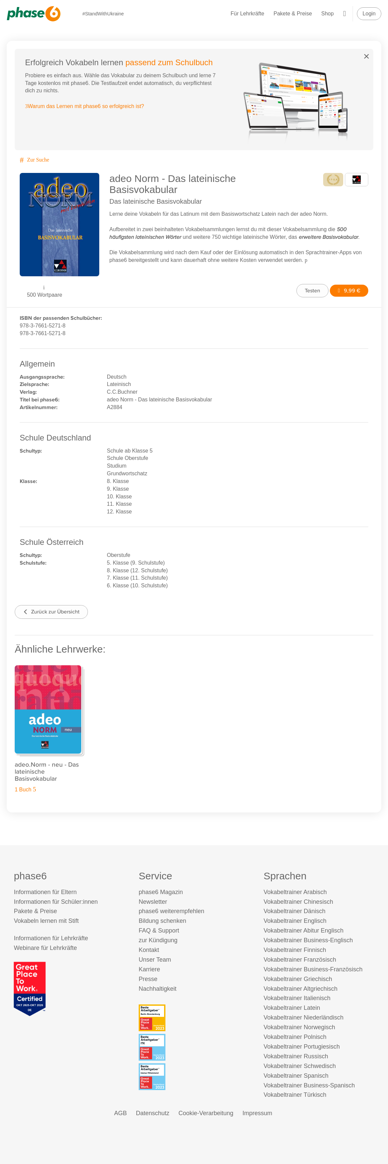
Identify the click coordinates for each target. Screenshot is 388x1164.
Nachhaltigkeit (157, 988)
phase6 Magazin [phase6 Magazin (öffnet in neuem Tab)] (161, 892)
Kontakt (149, 950)
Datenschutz (152, 1113)
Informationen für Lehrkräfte (51, 938)
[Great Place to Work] (30, 988)
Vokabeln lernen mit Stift (46, 920)
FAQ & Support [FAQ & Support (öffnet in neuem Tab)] (159, 930)
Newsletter (153, 901)
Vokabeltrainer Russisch (296, 1056)
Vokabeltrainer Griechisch (298, 979)
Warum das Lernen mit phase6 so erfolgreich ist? (84, 106)
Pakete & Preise (293, 13)
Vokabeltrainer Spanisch (296, 1075)
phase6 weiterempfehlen (171, 911)
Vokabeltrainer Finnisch (295, 950)
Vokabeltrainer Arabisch (295, 892)
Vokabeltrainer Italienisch (297, 998)
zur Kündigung (158, 940)
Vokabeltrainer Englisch (295, 920)
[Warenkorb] (345, 13)
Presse (148, 979)
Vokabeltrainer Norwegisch (299, 1027)
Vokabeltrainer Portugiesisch (302, 1046)
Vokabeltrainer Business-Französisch (313, 969)
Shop (327, 13)
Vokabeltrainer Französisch (300, 959)
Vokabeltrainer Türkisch (295, 1094)
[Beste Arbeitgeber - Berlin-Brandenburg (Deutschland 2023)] (195, 1017)
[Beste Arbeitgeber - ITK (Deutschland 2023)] (195, 1047)
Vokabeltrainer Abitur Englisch (304, 930)
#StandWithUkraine (103, 13)
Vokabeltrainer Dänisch (295, 911)
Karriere (149, 969)
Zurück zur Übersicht (51, 611)
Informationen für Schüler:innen (56, 901)
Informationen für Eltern (45, 892)
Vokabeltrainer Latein (292, 1007)
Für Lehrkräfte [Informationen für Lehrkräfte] (247, 13)
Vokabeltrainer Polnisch (295, 1037)
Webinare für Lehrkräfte (45, 948)
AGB (120, 1113)
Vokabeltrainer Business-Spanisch (309, 1085)
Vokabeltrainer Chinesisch (298, 901)
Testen (312, 290)
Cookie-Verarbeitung (205, 1113)
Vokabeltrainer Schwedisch (300, 1066)
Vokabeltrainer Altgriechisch (301, 988)
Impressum (257, 1113)
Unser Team (155, 959)
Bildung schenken (162, 920)
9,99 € (349, 290)
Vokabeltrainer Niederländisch (304, 1017)
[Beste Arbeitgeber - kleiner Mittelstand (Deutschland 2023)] (195, 1076)
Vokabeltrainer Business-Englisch (308, 940)
